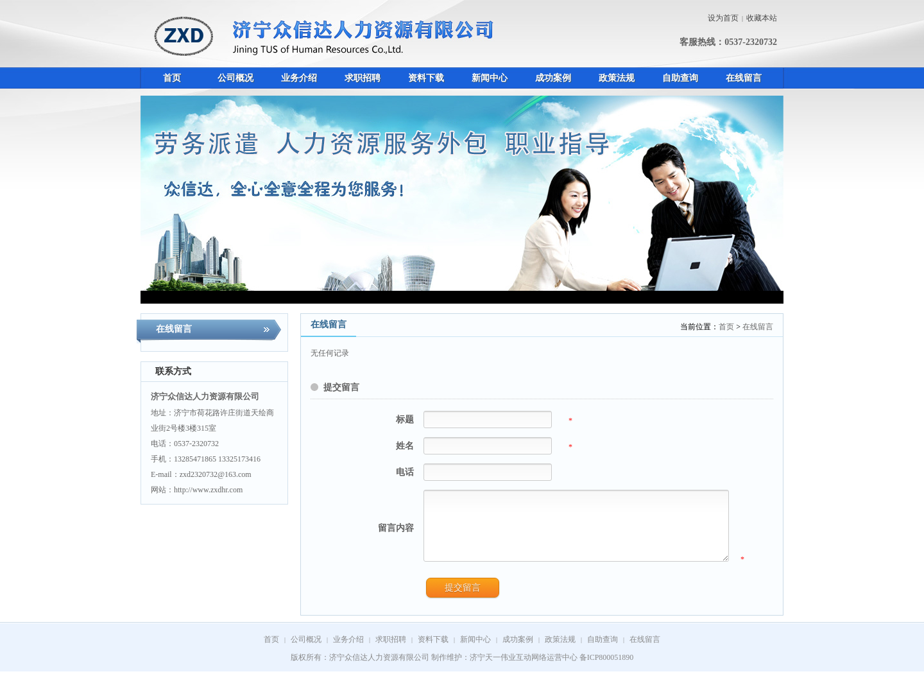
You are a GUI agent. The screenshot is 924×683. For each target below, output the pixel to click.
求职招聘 (390, 650)
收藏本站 (761, 17)
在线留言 (757, 326)
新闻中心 (475, 650)
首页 (726, 326)
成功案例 (517, 650)
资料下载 (433, 650)
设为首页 (723, 17)
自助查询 (602, 650)
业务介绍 (348, 650)
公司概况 (306, 650)
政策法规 (560, 650)
